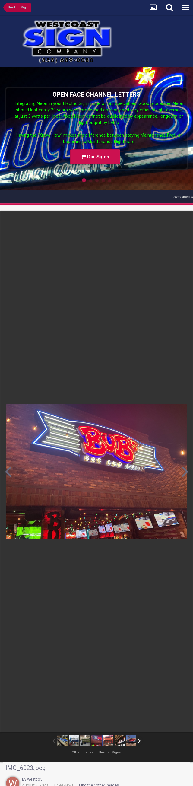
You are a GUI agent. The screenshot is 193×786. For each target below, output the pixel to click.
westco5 (34, 779)
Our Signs (95, 157)
